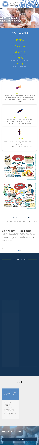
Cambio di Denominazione (6, 413)
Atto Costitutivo (4, 410)
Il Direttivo (3, 422)
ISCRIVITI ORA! (19, 373)
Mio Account (4, 430)
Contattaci (3, 429)
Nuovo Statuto (4, 415)
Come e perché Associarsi (6, 431)
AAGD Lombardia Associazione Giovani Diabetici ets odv (17, 443)
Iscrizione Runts (4, 417)
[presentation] (2, 248)
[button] (36, 4)
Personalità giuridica (5, 419)
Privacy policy (4, 432)
